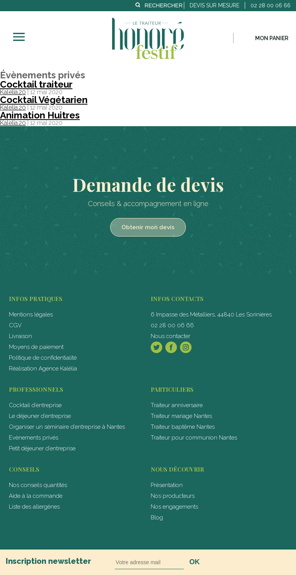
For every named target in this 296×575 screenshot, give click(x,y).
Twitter (156, 347)
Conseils (24, 469)
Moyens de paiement (36, 346)
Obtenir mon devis (148, 227)
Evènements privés (33, 437)
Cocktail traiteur (36, 84)
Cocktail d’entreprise (35, 405)
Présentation (167, 485)
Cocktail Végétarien (43, 99)
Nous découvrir (177, 469)
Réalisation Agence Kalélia (43, 368)
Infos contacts (177, 299)
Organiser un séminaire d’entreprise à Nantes (67, 426)
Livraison (20, 336)
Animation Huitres (40, 115)
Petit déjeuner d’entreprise (42, 448)
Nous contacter (170, 336)
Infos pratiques (35, 299)
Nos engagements (174, 506)
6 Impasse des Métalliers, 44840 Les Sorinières (211, 314)
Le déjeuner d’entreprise (40, 416)
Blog (157, 517)
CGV (15, 325)
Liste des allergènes (34, 506)
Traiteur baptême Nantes (183, 426)
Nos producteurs (173, 495)
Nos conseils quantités (38, 485)
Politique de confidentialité (43, 357)
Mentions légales (31, 314)
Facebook (171, 347)
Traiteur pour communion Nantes (194, 437)
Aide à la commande (35, 495)
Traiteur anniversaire (177, 405)
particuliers (172, 389)
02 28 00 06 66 (172, 325)
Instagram (186, 347)
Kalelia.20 (13, 92)
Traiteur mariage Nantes (181, 416)
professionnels (36, 389)
